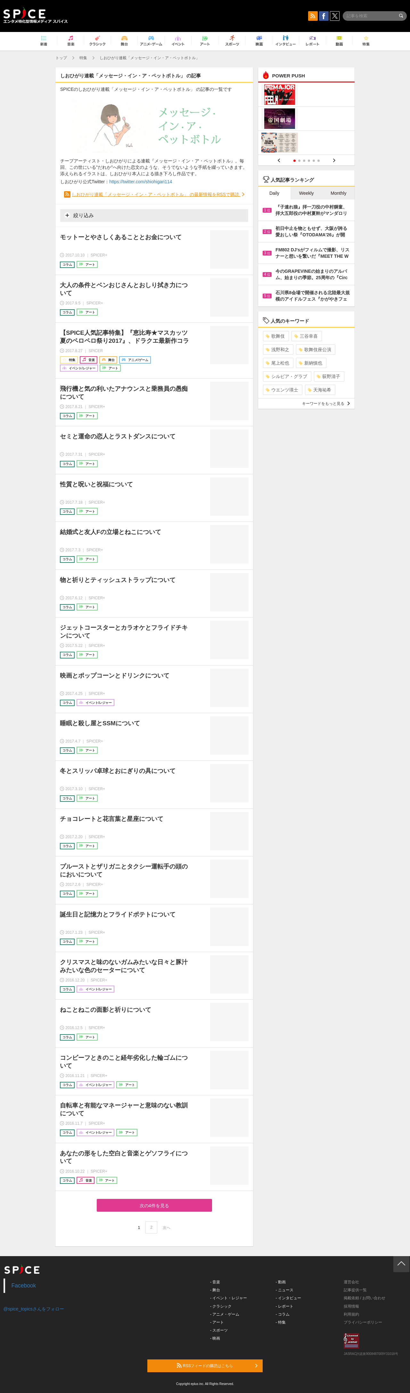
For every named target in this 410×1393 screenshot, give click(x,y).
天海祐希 (319, 389)
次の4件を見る (154, 1205)
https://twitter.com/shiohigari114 (140, 181)
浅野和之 (277, 349)
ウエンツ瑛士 (282, 389)
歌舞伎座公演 (315, 349)
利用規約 (351, 1314)
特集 (83, 58)
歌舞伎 (275, 336)
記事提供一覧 (355, 1290)
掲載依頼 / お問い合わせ (364, 1298)
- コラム (283, 1314)
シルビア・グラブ (286, 376)
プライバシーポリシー (363, 1322)
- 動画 (281, 1282)
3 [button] (304, 161)
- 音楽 (215, 1282)
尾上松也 (277, 363)
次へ (166, 1227)
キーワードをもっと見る (326, 403)
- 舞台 (215, 1290)
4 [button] (309, 161)
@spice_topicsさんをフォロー (34, 1308)
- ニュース (284, 1290)
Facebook (24, 1285)
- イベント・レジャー (228, 1298)
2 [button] (299, 161)
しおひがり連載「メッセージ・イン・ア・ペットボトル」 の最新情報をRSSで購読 (156, 194)
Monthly (338, 193)
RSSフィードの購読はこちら (217, 1365)
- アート (217, 1322)
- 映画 (215, 1338)
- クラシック (221, 1306)
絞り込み (79, 215)
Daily (274, 193)
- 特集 (281, 1322)
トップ (61, 58)
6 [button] (318, 161)
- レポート (284, 1306)
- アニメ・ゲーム (224, 1314)
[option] (306, 119)
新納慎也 (310, 363)
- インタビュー (288, 1298)
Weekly (306, 193)
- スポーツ (219, 1330)
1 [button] (294, 161)
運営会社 (351, 1282)
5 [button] (314, 161)
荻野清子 (328, 376)
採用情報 (351, 1306)
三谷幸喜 (306, 336)
